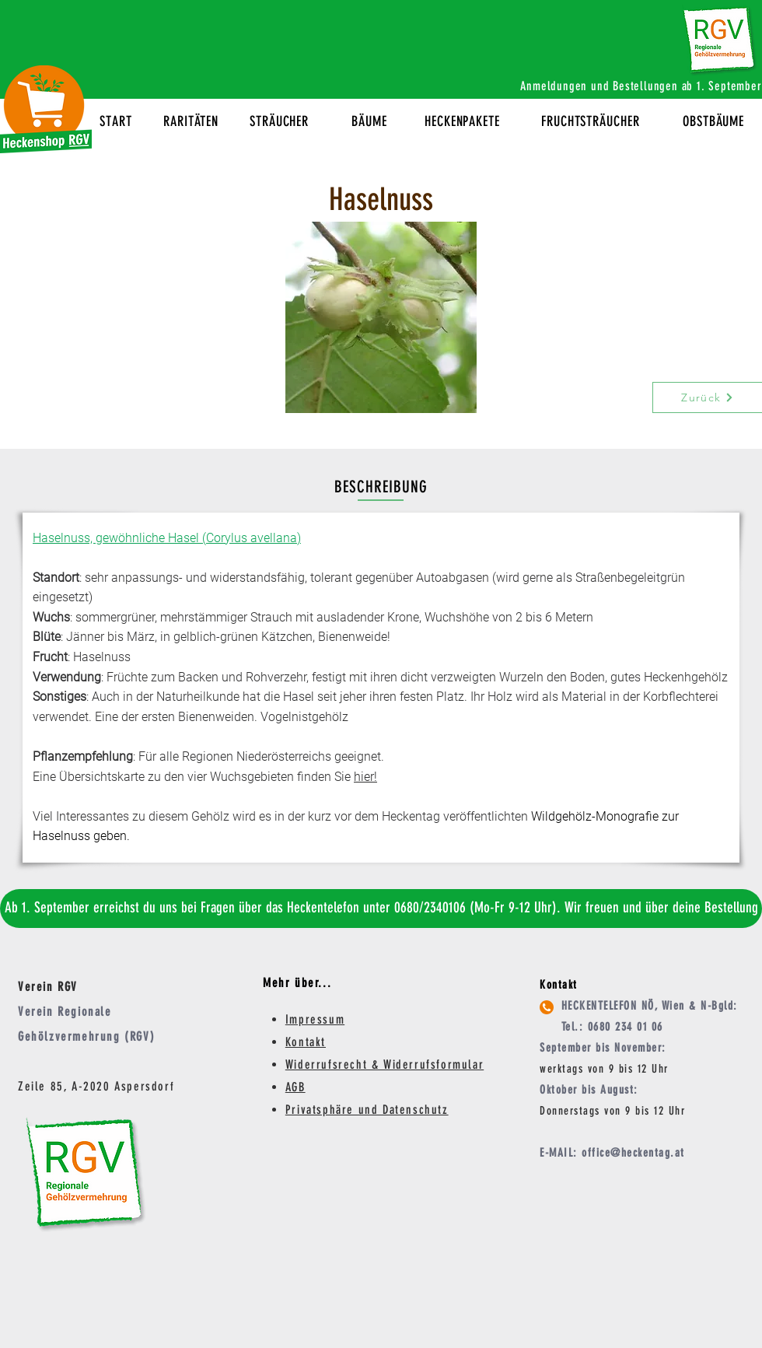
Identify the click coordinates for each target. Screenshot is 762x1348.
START (116, 121)
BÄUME (369, 121)
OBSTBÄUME (713, 121)
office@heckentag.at (633, 1153)
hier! (365, 776)
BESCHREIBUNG (381, 486)
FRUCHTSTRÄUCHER (590, 121)
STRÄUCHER (279, 121)
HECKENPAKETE (462, 121)
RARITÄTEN (190, 121)
